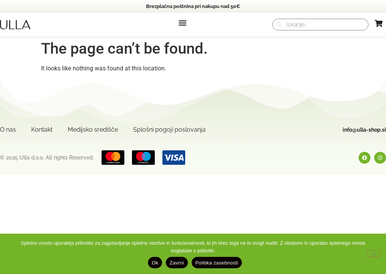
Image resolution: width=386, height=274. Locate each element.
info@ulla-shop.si (364, 130)
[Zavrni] (373, 253)
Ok (155, 263)
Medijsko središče (93, 129)
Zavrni (177, 263)
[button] (182, 22)
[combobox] (320, 24)
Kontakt (41, 129)
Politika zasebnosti (216, 263)
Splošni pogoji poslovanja (169, 129)
